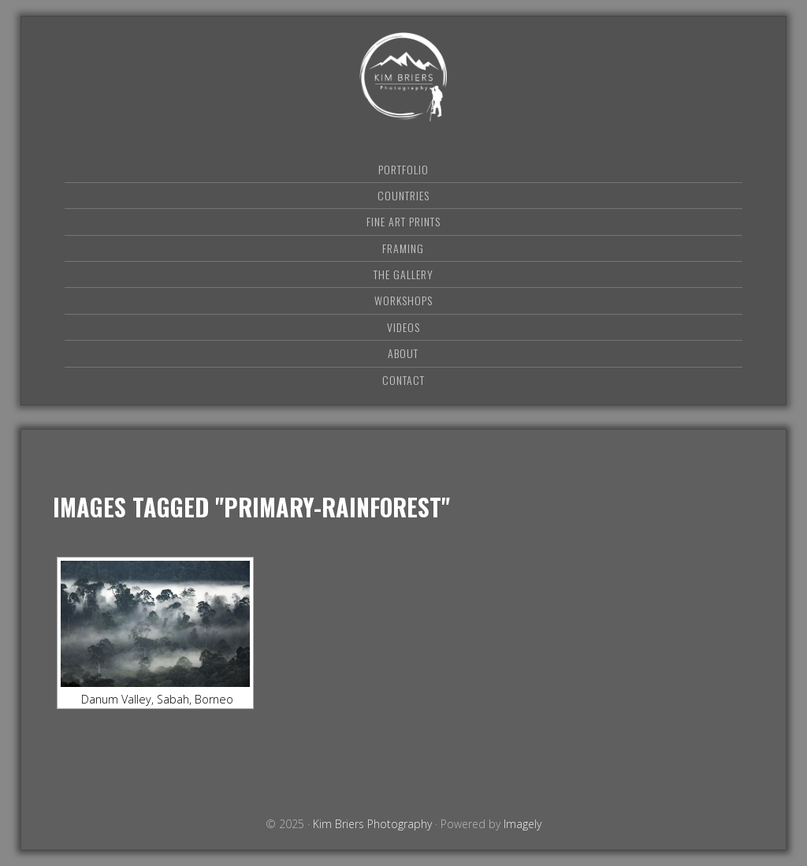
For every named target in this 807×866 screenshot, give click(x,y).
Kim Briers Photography (403, 76)
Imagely (522, 823)
